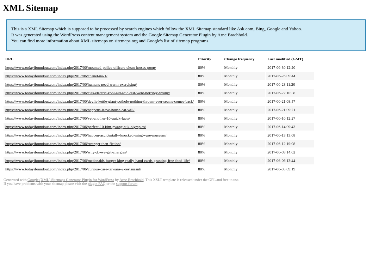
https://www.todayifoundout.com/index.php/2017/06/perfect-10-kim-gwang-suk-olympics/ (75, 127)
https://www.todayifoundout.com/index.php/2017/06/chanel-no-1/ (56, 76)
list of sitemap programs (186, 40)
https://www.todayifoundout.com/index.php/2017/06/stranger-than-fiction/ (63, 143)
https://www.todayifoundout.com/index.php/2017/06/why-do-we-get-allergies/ (66, 152)
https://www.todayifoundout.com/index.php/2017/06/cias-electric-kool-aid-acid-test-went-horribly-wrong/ (87, 93)
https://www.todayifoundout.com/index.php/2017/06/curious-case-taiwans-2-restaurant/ (73, 169)
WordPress (70, 34)
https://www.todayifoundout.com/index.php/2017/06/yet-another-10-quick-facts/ (67, 118)
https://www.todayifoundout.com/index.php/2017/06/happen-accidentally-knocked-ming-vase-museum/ (85, 135)
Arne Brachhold (232, 34)
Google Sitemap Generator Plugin (180, 34)
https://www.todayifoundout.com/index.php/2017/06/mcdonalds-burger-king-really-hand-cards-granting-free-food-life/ (97, 160)
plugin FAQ (96, 184)
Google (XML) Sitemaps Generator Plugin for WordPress (70, 180)
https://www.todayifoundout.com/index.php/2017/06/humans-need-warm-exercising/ (71, 84)
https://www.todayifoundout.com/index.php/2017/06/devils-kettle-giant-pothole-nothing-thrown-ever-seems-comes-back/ (99, 101)
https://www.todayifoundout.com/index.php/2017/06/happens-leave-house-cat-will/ (70, 110)
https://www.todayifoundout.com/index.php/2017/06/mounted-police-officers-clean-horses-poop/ (80, 67)
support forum (126, 184)
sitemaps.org (126, 40)
